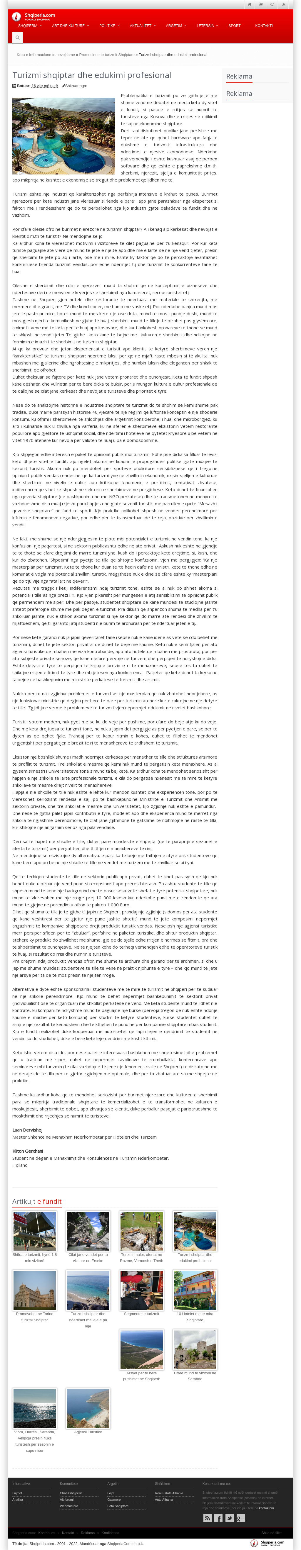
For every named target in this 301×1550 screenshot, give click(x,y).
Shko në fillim (271, 1533)
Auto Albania (164, 1499)
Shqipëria (27, 26)
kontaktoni (266, 1508)
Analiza (17, 1499)
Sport (234, 26)
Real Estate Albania (169, 1493)
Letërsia (205, 26)
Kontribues (46, 1533)
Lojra (110, 1493)
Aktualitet (140, 26)
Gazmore (114, 1499)
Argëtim (174, 26)
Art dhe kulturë (68, 26)
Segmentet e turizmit (141, 1314)
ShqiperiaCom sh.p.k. (125, 1543)
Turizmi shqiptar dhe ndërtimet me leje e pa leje (88, 1320)
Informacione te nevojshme (52, 54)
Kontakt (68, 1533)
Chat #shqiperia (71, 1493)
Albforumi (66, 1499)
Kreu (21, 54)
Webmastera (69, 1506)
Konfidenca (110, 1533)
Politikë (107, 26)
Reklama (88, 1533)
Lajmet (17, 1493)
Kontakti (264, 26)
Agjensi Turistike (88, 1432)
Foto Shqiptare (117, 1506)
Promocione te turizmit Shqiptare (107, 54)
